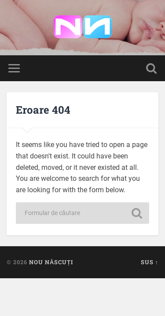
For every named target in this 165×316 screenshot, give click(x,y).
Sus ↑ (149, 262)
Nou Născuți (51, 262)
